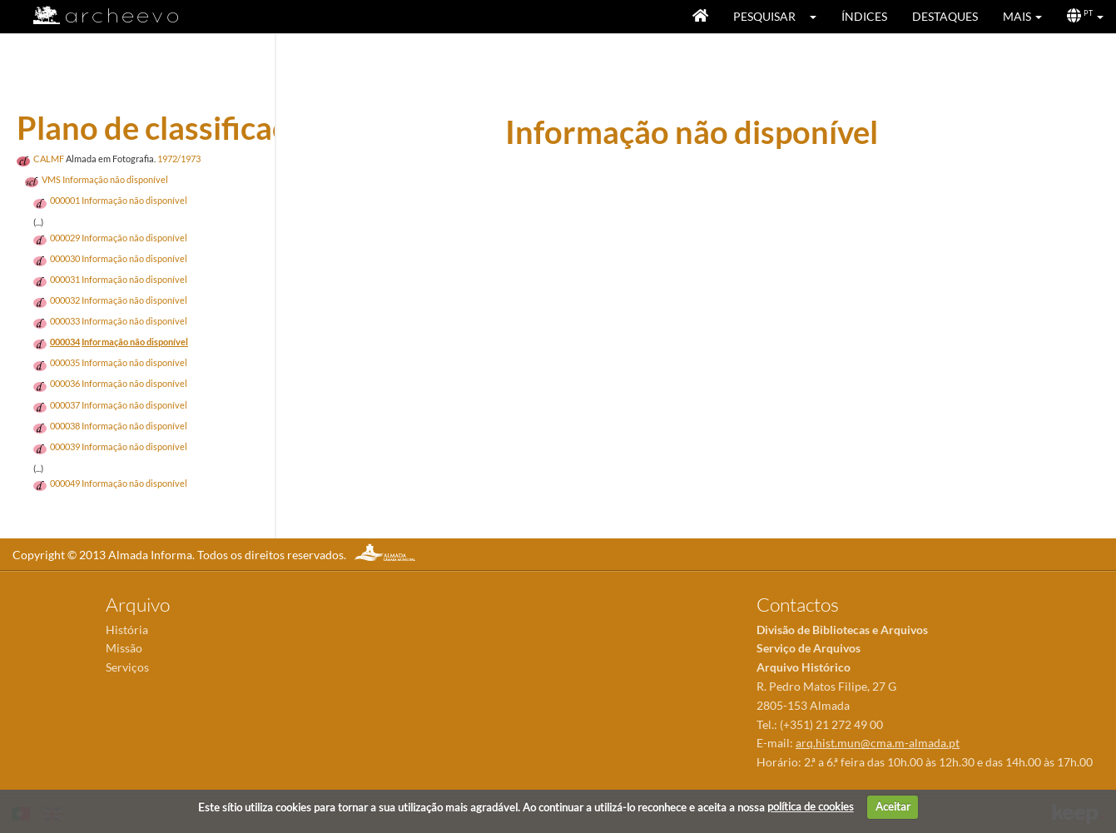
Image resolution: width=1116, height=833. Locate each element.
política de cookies (810, 806)
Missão (124, 648)
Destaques (945, 16)
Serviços (127, 667)
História (127, 629)
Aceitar (892, 806)
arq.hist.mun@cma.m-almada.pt (878, 743)
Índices (864, 16)
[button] (818, 16)
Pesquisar (764, 16)
